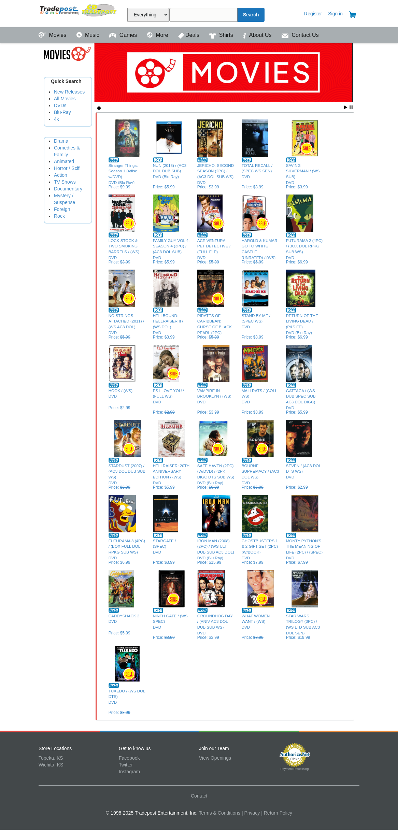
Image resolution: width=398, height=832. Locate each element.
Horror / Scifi (67, 168)
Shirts (221, 35)
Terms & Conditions (219, 813)
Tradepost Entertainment (79, 12)
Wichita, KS (51, 765)
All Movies (65, 98)
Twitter (126, 765)
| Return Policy (276, 813)
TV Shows (65, 182)
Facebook (129, 758)
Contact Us (300, 35)
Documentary (68, 188)
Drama (61, 141)
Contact (199, 796)
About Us (258, 35)
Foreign (62, 209)
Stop (351, 107)
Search (251, 14)
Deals (189, 35)
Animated (64, 161)
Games (123, 35)
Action (60, 175)
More (158, 35)
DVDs (60, 105)
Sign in (335, 13)
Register (313, 13)
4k (56, 119)
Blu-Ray (62, 112)
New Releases (69, 92)
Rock (59, 216)
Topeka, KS (51, 758)
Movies (53, 35)
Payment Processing (295, 769)
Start (345, 107)
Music (88, 35)
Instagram (129, 771)
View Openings (215, 758)
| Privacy (251, 813)
